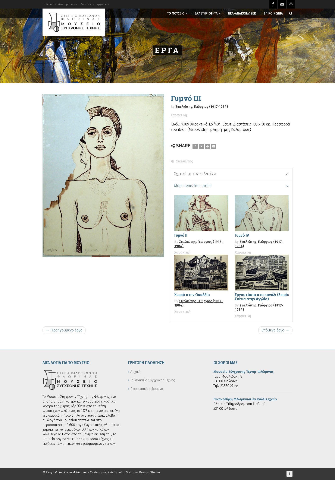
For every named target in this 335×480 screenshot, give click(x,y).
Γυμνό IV (242, 235)
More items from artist (231, 185)
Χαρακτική (179, 115)
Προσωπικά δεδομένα (146, 389)
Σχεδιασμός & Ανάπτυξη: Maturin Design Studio (125, 472)
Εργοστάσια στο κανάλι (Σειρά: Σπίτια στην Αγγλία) (262, 296)
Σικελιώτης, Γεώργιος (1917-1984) (201, 107)
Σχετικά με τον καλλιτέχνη (231, 173)
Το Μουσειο (176, 13)
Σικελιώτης (184, 161)
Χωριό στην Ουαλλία (192, 294)
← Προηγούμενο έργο (64, 330)
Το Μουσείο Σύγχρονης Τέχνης (152, 380)
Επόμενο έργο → (275, 330)
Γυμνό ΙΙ (180, 235)
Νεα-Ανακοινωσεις (242, 13)
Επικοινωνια (273, 13)
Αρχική (135, 372)
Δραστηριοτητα (206, 13)
